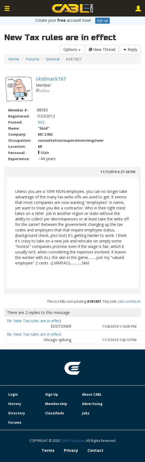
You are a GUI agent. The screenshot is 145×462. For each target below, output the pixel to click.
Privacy (71, 450)
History (14, 403)
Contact (95, 450)
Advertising (92, 403)
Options (72, 49)
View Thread (102, 49)
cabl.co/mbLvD (129, 301)
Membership (56, 403)
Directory (16, 413)
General (52, 59)
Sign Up (51, 394)
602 (41, 122)
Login (13, 394)
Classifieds (54, 413)
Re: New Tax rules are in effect (34, 320)
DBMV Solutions (73, 440)
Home (13, 59)
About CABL (92, 394)
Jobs (85, 413)
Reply (130, 49)
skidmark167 (51, 78)
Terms (48, 450)
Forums (32, 59)
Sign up (102, 20)
